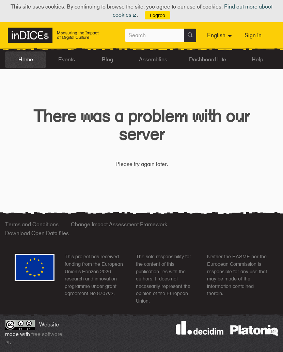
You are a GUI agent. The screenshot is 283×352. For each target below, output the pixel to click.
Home (25, 59)
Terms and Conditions (32, 224)
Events (66, 59)
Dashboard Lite (207, 59)
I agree (157, 15)
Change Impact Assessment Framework (119, 224)
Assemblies (153, 59)
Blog (107, 59)
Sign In (253, 35)
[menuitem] (220, 35)
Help (257, 59)
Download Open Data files (37, 233)
